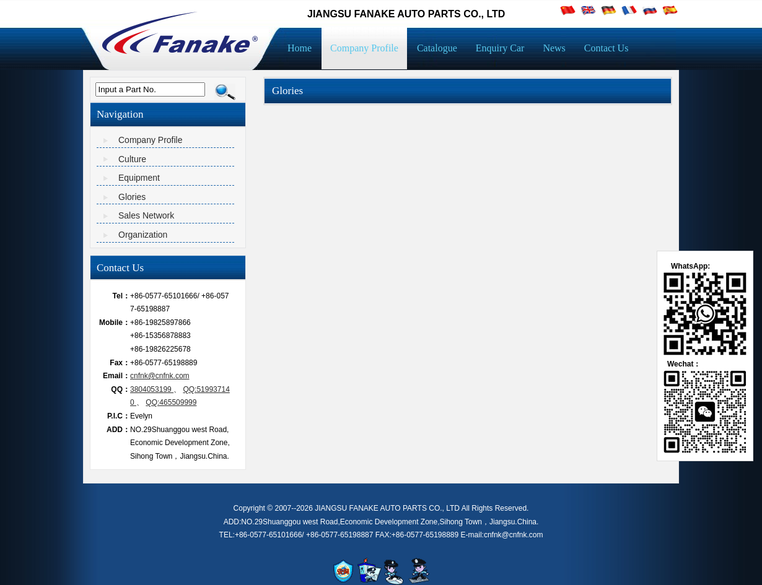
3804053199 (151, 389)
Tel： (121, 296)
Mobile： (114, 322)
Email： (116, 375)
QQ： (120, 389)
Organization (142, 235)
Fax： (120, 362)
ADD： (118, 429)
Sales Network (146, 215)
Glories (132, 197)
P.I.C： (118, 416)
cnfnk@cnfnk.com (160, 375)
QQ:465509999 (171, 402)
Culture (132, 159)
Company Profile (150, 140)
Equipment (139, 178)
